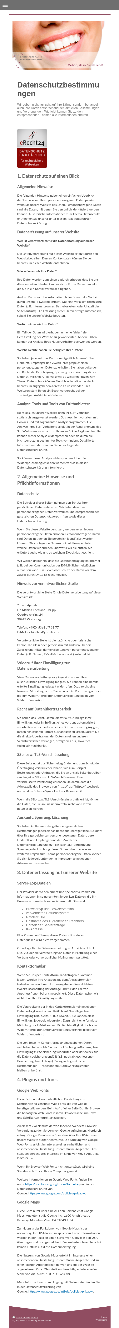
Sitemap (34, 1317)
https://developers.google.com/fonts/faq (52, 1184)
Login (104, 1317)
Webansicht (101, 1320)
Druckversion (20, 1317)
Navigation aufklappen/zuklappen (59, 5)
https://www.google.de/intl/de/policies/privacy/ (60, 1291)
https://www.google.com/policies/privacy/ (56, 1193)
